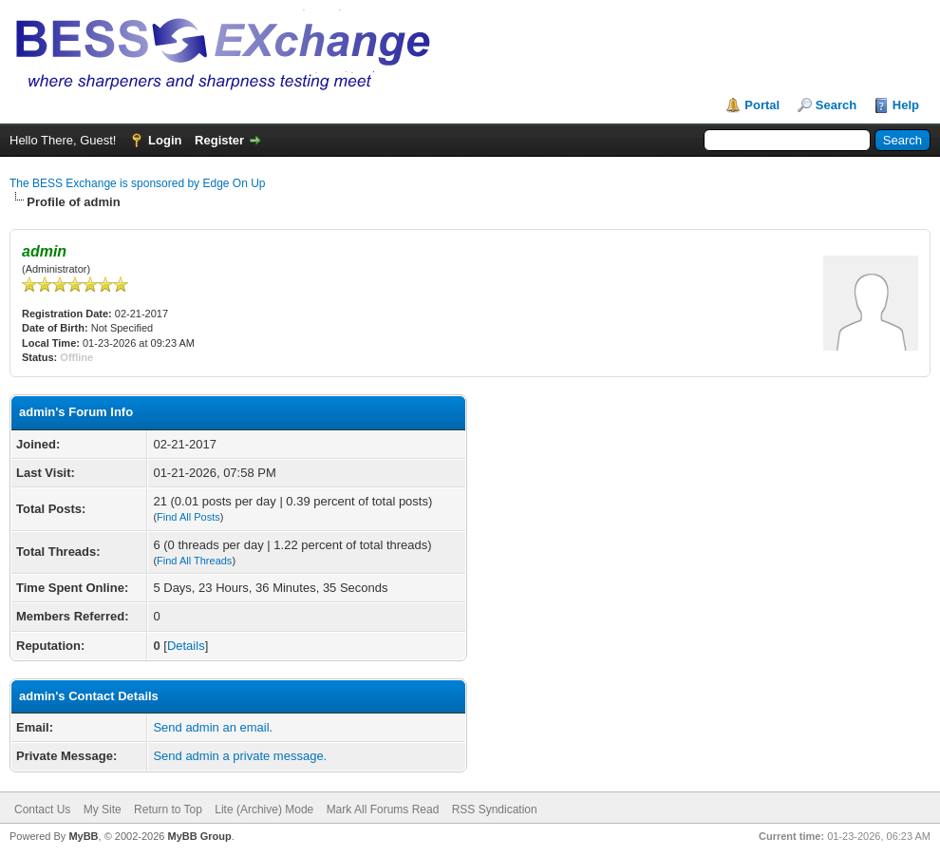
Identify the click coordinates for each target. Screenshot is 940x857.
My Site (103, 809)
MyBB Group (199, 836)
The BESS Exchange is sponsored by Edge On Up (137, 183)
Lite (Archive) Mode (264, 809)
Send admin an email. (213, 727)
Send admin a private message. (240, 756)
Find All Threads (194, 560)
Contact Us (42, 809)
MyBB (83, 836)
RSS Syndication (494, 809)
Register (219, 140)
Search (836, 105)
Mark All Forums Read (383, 809)
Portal (762, 105)
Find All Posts (188, 517)
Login (164, 140)
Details (186, 645)
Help (906, 105)
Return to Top (168, 809)
